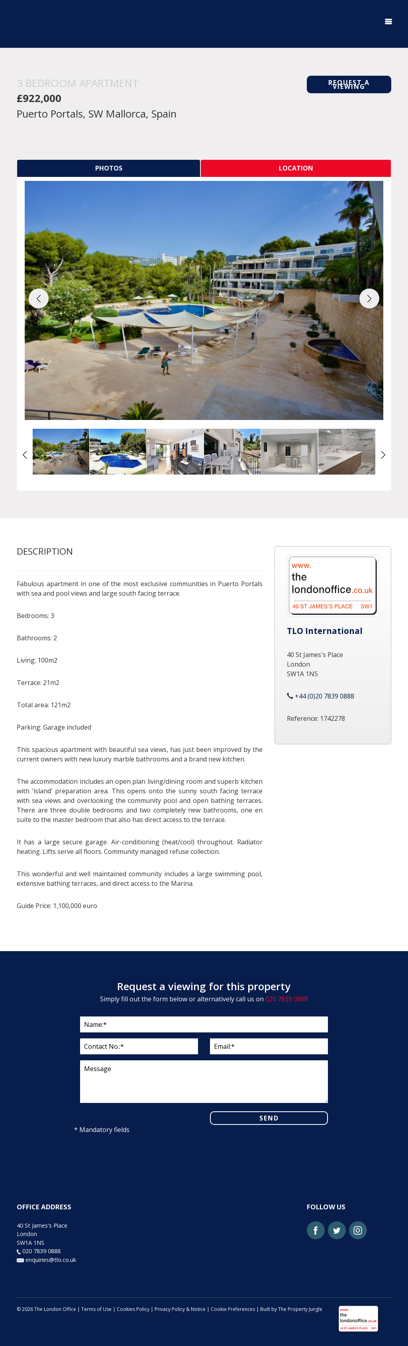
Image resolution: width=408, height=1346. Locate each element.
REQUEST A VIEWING (349, 84)
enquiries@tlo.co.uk (46, 1260)
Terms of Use (96, 1309)
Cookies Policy (133, 1309)
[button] (39, 298)
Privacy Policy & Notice (180, 1309)
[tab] (108, 168)
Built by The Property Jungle (291, 1309)
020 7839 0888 (286, 999)
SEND (269, 1118)
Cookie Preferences (233, 1309)
